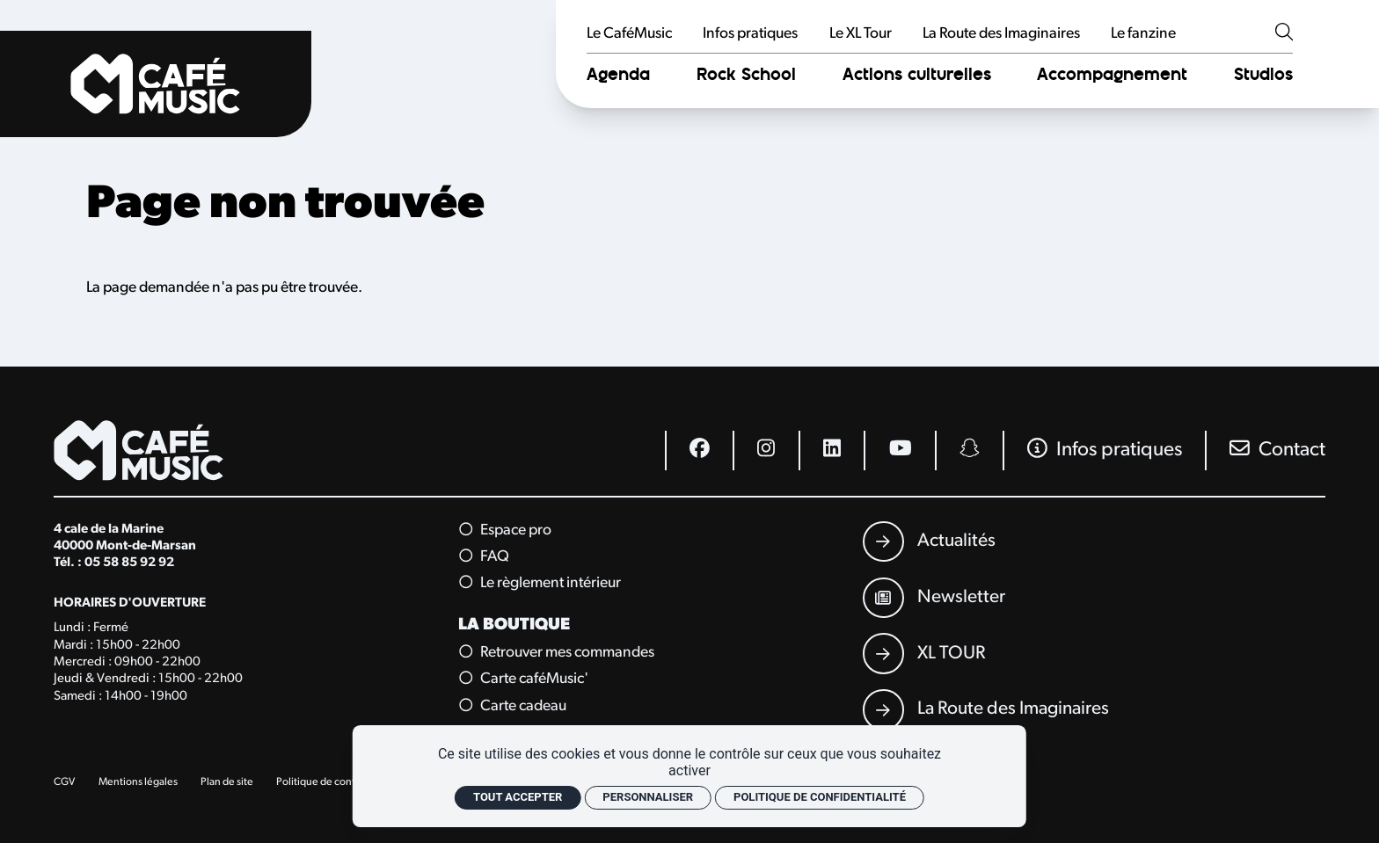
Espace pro (506, 530)
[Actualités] (929, 541)
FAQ (485, 556)
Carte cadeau (513, 706)
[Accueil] (155, 84)
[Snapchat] (969, 451)
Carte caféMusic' (524, 679)
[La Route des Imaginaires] (986, 709)
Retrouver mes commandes (557, 652)
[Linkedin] (832, 451)
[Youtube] (899, 451)
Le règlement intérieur (541, 584)
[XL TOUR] (924, 653)
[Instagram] (766, 451)
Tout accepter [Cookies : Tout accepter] (517, 796)
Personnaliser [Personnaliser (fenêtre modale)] (647, 796)
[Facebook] (699, 451)
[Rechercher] (1284, 34)
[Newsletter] (934, 598)
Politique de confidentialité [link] (819, 796)
